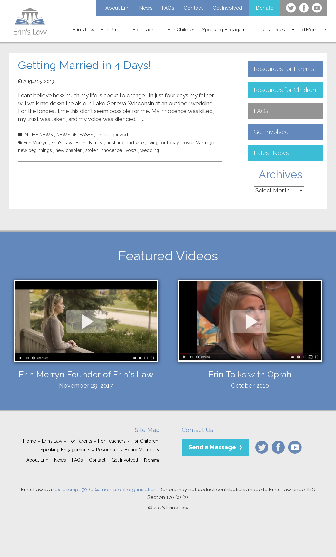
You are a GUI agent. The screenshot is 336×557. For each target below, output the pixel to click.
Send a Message (212, 447)
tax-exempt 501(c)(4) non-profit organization (105, 489)
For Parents (113, 30)
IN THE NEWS (38, 134)
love (187, 142)
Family (96, 142)
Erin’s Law (83, 30)
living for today (163, 142)
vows (131, 150)
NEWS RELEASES (74, 134)
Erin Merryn (35, 142)
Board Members (309, 30)
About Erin (117, 8)
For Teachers (147, 30)
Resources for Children (285, 89)
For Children (182, 30)
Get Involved (227, 8)
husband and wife (125, 142)
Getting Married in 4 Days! (84, 65)
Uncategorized (112, 134)
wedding (149, 150)
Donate (264, 8)
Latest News (271, 152)
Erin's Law (61, 142)
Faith (80, 142)
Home (29, 441)
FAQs (168, 8)
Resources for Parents (284, 69)
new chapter (68, 150)
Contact (193, 8)
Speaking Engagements (228, 30)
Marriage (205, 142)
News (145, 8)
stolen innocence (103, 150)
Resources (273, 30)
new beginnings (35, 150)
